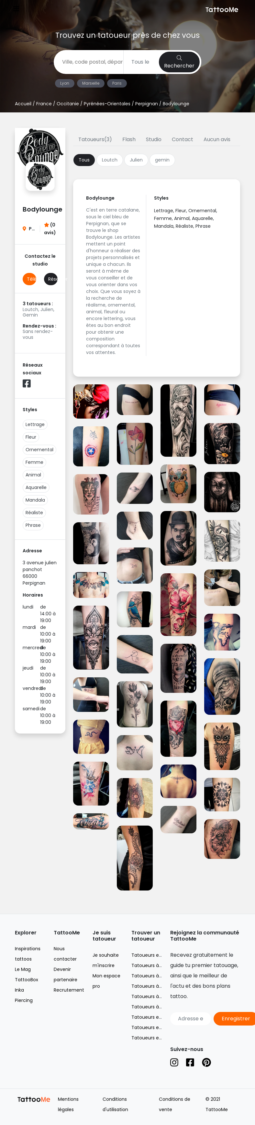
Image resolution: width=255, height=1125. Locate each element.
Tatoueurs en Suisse (154, 1027)
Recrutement (69, 990)
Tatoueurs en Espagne (156, 1038)
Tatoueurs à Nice (150, 986)
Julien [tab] (136, 160)
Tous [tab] (84, 160)
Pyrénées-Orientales (107, 103)
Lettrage (35, 424)
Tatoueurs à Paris (151, 996)
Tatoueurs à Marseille (155, 976)
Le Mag (23, 969)
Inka (19, 990)
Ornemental (39, 449)
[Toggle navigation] (16, 9)
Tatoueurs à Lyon (151, 965)
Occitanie (68, 103)
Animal (33, 475)
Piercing (24, 1000)
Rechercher (179, 62)
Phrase (33, 525)
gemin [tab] (162, 160)
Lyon (64, 83)
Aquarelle (36, 487)
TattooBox (26, 979)
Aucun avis (217, 139)
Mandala (35, 500)
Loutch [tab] (109, 160)
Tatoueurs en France (155, 955)
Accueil (23, 103)
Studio (153, 139)
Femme (34, 462)
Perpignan (146, 103)
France (44, 103)
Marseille (90, 83)
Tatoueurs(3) (95, 139)
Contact (182, 139)
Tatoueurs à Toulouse (156, 1007)
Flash (129, 139)
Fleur (31, 437)
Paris (117, 83)
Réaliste (34, 512)
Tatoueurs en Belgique (156, 1017)
